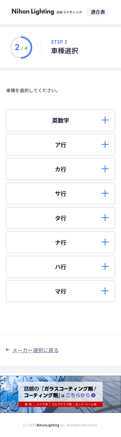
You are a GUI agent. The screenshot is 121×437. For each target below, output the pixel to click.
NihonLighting (48, 425)
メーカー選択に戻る (35, 350)
